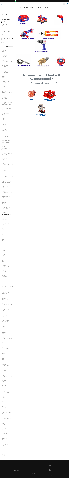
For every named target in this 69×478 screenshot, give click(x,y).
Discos (4, 35)
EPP (4, 25)
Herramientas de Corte (7, 34)
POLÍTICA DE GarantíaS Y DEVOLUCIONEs (52, 472)
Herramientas (5, 22)
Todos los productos (5, 16)
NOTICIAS (19, 467)
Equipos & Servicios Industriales (7, 43)
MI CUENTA (49, 465)
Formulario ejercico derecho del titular (54, 470)
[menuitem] (21, 7)
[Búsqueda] (64, 4)
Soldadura (4, 42)
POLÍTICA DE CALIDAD (51, 475)
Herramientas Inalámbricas (7, 28)
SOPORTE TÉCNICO (18, 469)
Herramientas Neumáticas (7, 31)
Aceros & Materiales (5, 18)
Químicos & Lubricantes (6, 38)
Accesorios (5, 24)
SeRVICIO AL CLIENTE (17, 470)
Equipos (4, 21)
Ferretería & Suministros (6, 19)
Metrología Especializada (7, 32)
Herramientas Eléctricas (7, 27)
